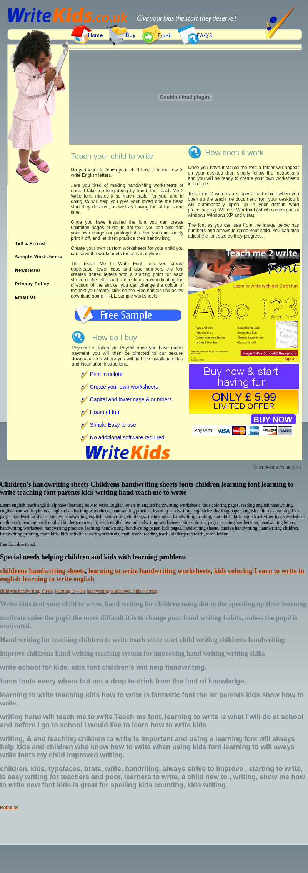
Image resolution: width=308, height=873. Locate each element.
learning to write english (59, 579)
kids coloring (233, 571)
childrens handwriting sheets (42, 571)
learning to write (113, 571)
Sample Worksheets (38, 256)
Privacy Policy (32, 283)
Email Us (25, 297)
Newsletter (28, 270)
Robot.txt (9, 807)
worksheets (194, 571)
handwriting (157, 571)
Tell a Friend (30, 243)
